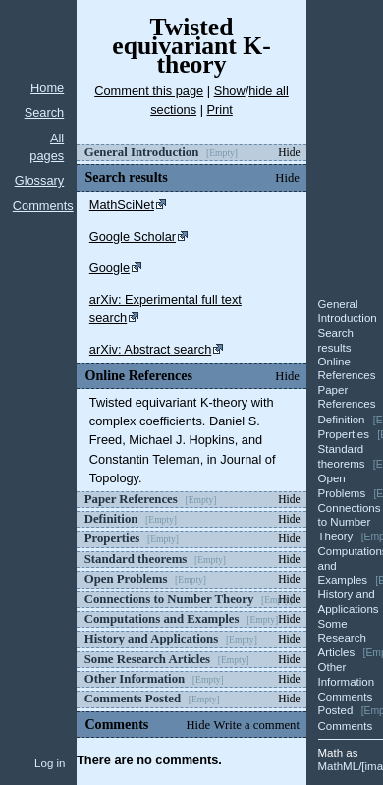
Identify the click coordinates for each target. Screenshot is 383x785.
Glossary (40, 180)
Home (47, 88)
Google (109, 267)
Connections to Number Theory (349, 522)
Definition (341, 419)
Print (220, 109)
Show (230, 91)
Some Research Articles (342, 638)
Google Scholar (132, 236)
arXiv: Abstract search (150, 349)
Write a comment (257, 725)
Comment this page (148, 91)
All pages (46, 147)
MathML (338, 766)
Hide (289, 152)
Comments (43, 205)
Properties (343, 434)
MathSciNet (121, 204)
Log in (49, 763)
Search (45, 112)
